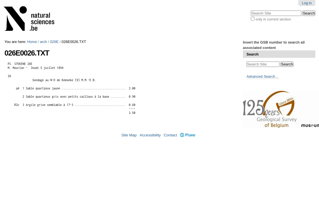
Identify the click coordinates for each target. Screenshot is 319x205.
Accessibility (150, 135)
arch (43, 42)
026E (54, 42)
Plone (188, 135)
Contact (170, 135)
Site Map (129, 135)
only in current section (273, 19)
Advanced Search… (263, 76)
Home (32, 42)
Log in (307, 3)
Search (253, 54)
